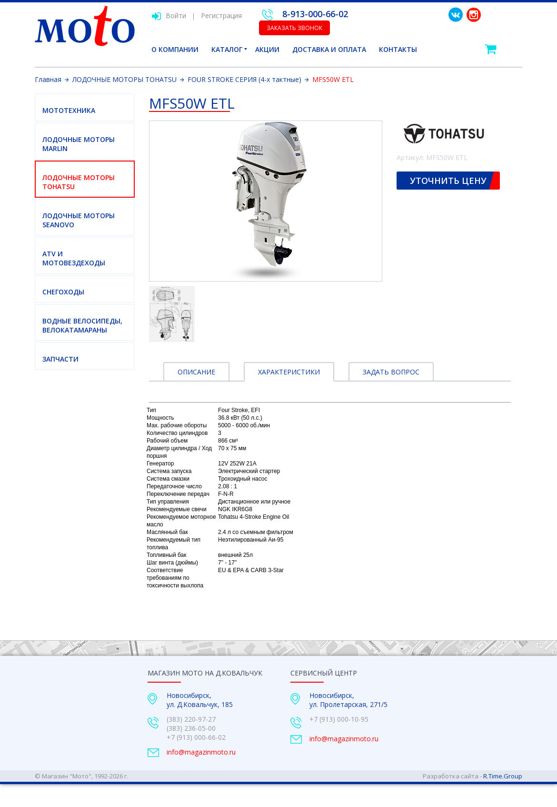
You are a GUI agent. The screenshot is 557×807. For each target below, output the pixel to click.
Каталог (226, 49)
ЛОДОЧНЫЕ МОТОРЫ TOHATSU (78, 182)
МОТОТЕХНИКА (68, 110)
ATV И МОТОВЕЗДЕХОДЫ (73, 258)
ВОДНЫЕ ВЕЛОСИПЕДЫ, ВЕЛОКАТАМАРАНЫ (82, 325)
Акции (267, 49)
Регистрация (221, 15)
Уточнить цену (448, 180)
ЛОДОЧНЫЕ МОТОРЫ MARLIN (78, 144)
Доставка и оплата (329, 49)
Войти (168, 15)
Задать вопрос (391, 371)
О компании (175, 49)
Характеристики (289, 371)
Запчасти (60, 358)
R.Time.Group (502, 776)
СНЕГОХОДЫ (63, 291)
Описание (196, 371)
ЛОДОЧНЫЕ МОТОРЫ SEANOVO (78, 220)
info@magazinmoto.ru (201, 752)
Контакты (398, 49)
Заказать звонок (294, 28)
